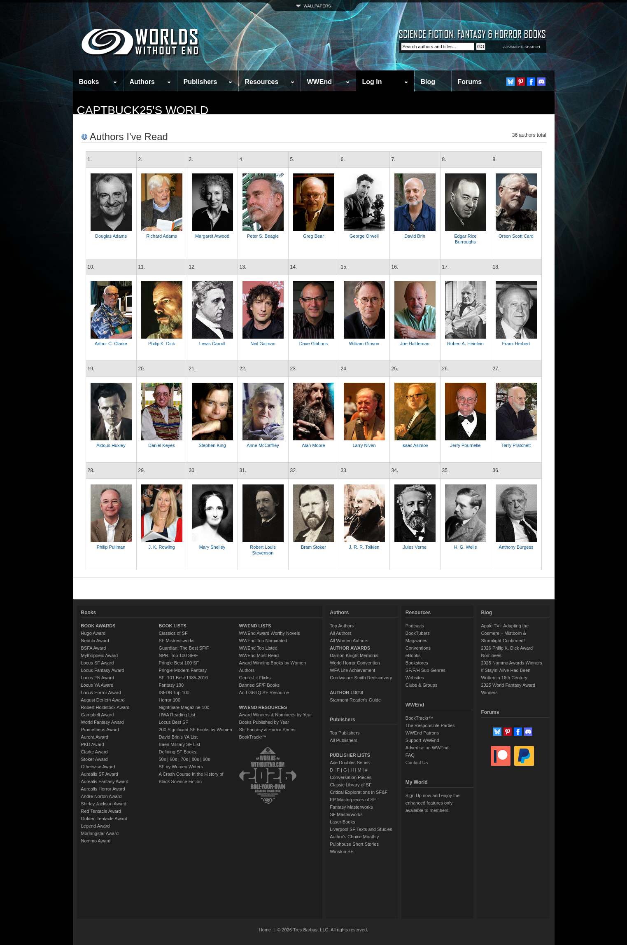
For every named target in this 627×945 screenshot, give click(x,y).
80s (195, 759)
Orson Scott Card (516, 236)
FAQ (410, 755)
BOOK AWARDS (98, 625)
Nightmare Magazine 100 (184, 707)
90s (206, 759)
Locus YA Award (97, 685)
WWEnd (319, 81)
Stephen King (212, 445)
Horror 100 (170, 699)
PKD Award (92, 744)
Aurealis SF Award (99, 774)
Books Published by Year (264, 722)
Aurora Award (94, 736)
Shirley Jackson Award (103, 803)
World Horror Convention (355, 662)
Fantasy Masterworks (351, 807)
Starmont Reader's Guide (355, 699)
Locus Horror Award (101, 692)
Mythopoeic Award (99, 655)
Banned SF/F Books (259, 685)
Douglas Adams (111, 236)
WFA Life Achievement (352, 670)
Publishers (200, 81)
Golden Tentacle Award (104, 818)
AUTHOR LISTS (346, 692)
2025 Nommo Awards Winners (511, 662)
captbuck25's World (143, 110)
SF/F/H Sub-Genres (425, 670)
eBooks (413, 655)
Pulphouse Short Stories (354, 844)
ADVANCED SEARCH (521, 47)
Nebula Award (95, 640)
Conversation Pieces (350, 777)
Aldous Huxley (110, 445)
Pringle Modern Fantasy (183, 670)
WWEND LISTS (255, 625)
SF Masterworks (346, 814)
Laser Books (342, 821)
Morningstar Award (100, 833)
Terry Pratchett (516, 445)
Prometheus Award (100, 729)
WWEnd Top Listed (258, 648)
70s (184, 759)
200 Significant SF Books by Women (195, 729)
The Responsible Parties (430, 725)
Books (89, 81)
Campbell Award (97, 714)
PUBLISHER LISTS (350, 755)
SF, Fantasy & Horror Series (267, 729)
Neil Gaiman (262, 343)
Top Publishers (344, 732)
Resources (262, 81)
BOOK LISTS (172, 625)
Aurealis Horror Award (103, 788)
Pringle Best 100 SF (179, 662)
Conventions (418, 648)
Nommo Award (96, 840)
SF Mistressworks (177, 640)
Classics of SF (173, 633)
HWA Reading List (177, 714)
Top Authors (342, 625)
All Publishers (343, 740)
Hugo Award (93, 633)
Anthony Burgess (516, 547)
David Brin (414, 236)
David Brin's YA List (178, 736)
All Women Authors (349, 640)
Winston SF (341, 851)
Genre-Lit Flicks (254, 677)
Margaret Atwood (212, 236)
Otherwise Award (98, 766)
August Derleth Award (103, 699)
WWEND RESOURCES (263, 707)
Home (265, 929)
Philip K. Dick (161, 343)
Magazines (416, 640)
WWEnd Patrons (422, 732)
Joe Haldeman (414, 343)
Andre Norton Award (101, 796)
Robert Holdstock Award (105, 707)
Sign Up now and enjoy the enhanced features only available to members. (432, 803)
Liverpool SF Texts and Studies (361, 829)
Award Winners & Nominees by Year (275, 714)
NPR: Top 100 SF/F (178, 655)
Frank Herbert (516, 343)
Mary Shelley (212, 547)
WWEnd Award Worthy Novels (269, 633)
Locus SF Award (97, 662)
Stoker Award (94, 759)
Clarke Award (94, 751)
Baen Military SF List (179, 744)
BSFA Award (93, 648)
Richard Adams (161, 236)
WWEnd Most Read (259, 655)
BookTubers (418, 633)
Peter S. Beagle (263, 236)
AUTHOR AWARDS (350, 648)
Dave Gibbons (313, 343)
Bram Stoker (313, 547)
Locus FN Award (97, 677)
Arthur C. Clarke (111, 343)
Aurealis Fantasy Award (104, 781)
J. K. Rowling (161, 547)
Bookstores (417, 662)
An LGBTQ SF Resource (264, 692)
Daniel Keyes (161, 445)
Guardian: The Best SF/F (184, 648)
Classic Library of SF (350, 784)
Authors (142, 81)
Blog (428, 81)
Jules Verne (415, 547)
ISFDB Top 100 (174, 692)
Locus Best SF (174, 722)
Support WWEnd (422, 740)
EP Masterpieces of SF (353, 799)
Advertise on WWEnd (427, 747)
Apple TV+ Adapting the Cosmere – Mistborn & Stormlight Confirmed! (505, 633)
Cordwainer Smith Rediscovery (361, 677)
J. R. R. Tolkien (364, 547)
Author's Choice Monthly (354, 836)
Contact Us (417, 762)
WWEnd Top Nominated (263, 640)
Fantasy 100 (171, 685)
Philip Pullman (111, 547)
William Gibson (364, 343)
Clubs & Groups (422, 685)
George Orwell (364, 236)
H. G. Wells (465, 547)
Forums (470, 81)
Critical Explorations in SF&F (358, 792)
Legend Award (95, 825)
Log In (372, 81)
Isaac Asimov (414, 445)
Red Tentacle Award (101, 811)
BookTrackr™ (252, 736)
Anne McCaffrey (263, 445)
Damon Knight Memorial (354, 655)
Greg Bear (313, 236)
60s (173, 759)
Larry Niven (363, 445)
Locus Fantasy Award (102, 670)
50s (162, 759)
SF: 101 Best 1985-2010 (183, 677)
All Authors (341, 633)
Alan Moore (313, 445)
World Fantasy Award (102, 722)
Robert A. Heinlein (465, 343)
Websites (415, 677)
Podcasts (415, 625)
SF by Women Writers (181, 766)
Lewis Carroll (212, 343)
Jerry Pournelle (465, 445)
